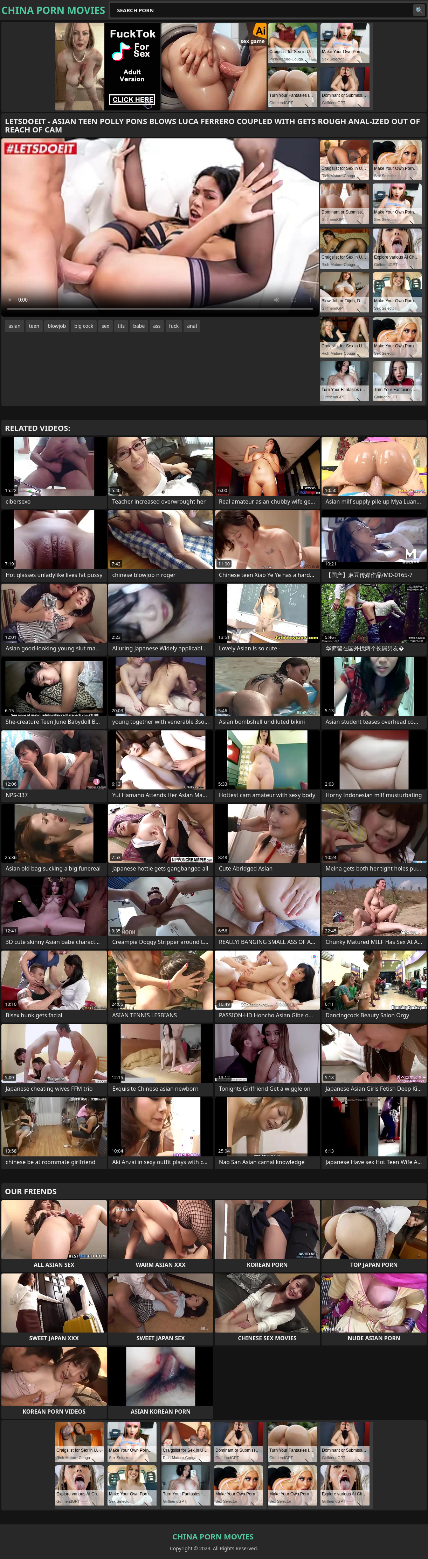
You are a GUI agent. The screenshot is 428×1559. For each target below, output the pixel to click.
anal (192, 326)
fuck (174, 326)
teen (34, 326)
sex (105, 326)
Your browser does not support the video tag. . (160, 227)
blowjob (57, 326)
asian (14, 326)
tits (121, 326)
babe (139, 326)
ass (156, 326)
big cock (83, 326)
